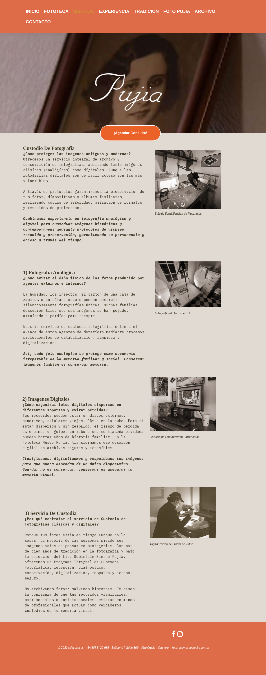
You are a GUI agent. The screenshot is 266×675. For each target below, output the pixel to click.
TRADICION (146, 11)
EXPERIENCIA (114, 11)
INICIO (33, 11)
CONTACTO (38, 21)
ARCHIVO (205, 11)
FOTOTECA (56, 11)
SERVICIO (83, 11)
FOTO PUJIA (176, 11)
